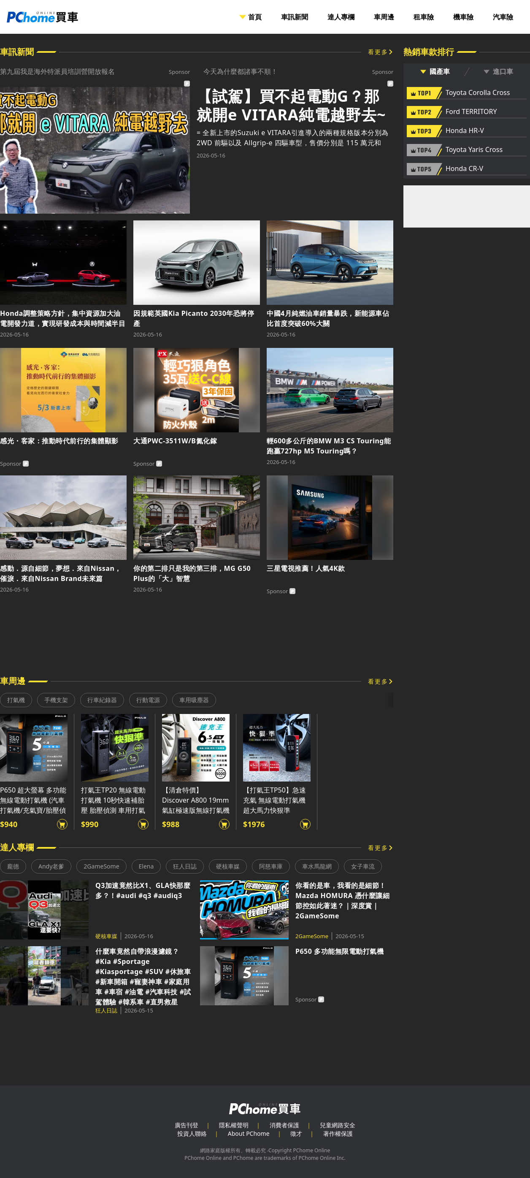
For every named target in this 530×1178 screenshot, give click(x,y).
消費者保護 (284, 1125)
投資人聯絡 (192, 1133)
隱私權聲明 (234, 1125)
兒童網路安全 (337, 1125)
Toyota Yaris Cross (474, 150)
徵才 (296, 1133)
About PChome (249, 1133)
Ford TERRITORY (471, 112)
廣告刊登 (186, 1125)
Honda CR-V (464, 169)
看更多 (378, 51)
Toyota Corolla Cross (478, 93)
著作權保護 (338, 1133)
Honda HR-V (465, 131)
